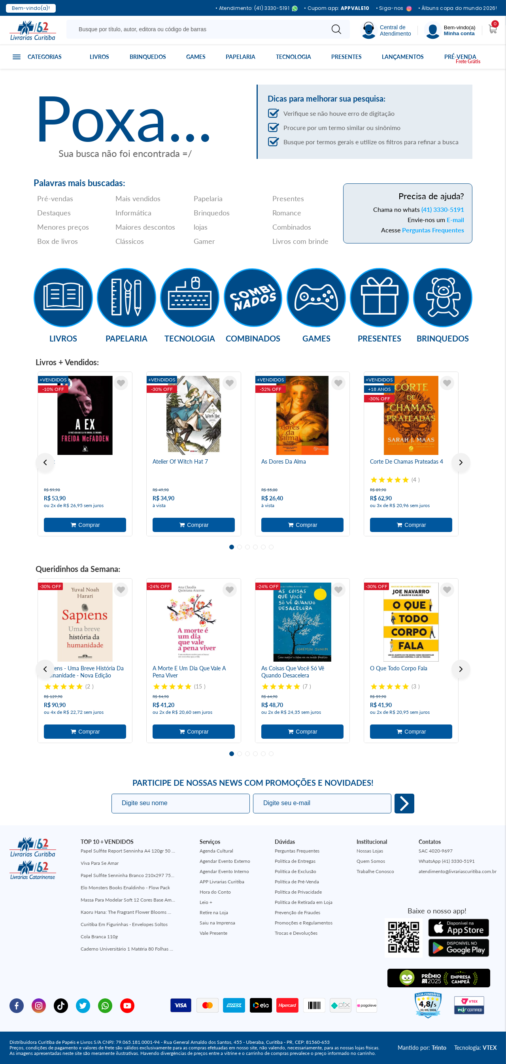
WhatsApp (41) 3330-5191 (447, 861)
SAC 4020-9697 (436, 851)
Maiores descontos (145, 227)
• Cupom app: (337, 8)
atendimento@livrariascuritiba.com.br (458, 871)
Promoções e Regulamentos (303, 923)
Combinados (291, 227)
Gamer (204, 241)
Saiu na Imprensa (217, 923)
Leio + (206, 902)
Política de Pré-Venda (297, 882)
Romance (286, 212)
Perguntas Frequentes (433, 230)
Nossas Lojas (370, 851)
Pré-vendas (55, 198)
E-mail (455, 219)
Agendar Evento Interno (224, 871)
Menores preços (63, 227)
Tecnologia (293, 56)
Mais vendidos (137, 198)
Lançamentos (403, 56)
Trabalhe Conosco (375, 871)
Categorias (45, 56)
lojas (201, 227)
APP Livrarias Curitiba (222, 882)
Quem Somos (371, 861)
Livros (99, 56)
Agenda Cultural (216, 851)
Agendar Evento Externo (225, 861)
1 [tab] (231, 547)
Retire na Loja (214, 912)
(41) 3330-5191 (442, 209)
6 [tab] (271, 547)
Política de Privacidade (298, 892)
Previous (45, 462)
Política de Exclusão (295, 871)
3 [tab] (247, 547)
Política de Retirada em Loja (303, 902)
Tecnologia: (475, 1047)
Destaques (54, 212)
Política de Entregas (295, 861)
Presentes (346, 56)
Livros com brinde (300, 241)
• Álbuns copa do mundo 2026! (457, 8)
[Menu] (450, 30)
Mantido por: (422, 1047)
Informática (133, 212)
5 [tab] (263, 547)
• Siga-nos (394, 8)
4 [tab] (255, 547)
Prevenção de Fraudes (297, 912)
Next (460, 462)
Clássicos (129, 241)
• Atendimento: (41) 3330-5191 (256, 8)
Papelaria (240, 56)
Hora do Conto (215, 892)
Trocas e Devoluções (296, 933)
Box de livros (57, 241)
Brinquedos (148, 56)
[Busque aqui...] (197, 29)
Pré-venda (460, 56)
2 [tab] (239, 547)
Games (196, 56)
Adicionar (85, 525)
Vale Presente (213, 933)
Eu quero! (404, 803)
